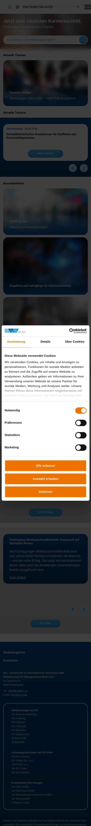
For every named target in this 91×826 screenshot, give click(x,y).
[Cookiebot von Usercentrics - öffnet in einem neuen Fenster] (69, 330)
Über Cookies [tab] (74, 341)
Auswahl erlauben (45, 478)
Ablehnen (45, 491)
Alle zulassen (45, 465)
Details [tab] (46, 341)
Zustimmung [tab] (16, 341)
